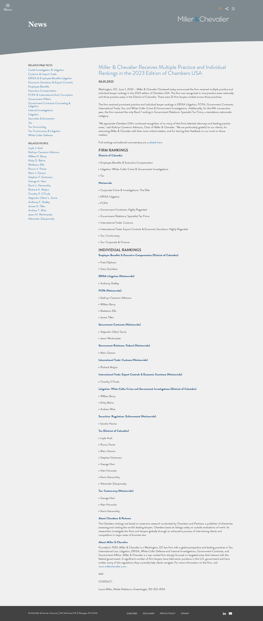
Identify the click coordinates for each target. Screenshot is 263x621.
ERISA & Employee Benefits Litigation (50, 78)
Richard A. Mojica (38, 189)
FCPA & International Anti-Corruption (50, 95)
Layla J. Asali (35, 148)
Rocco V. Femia (37, 169)
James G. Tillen (36, 206)
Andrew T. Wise (37, 210)
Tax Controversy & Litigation (44, 131)
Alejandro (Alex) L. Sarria (42, 198)
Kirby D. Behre (36, 160)
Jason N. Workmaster (40, 214)
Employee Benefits (38, 86)
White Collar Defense (40, 135)
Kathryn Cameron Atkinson (43, 152)
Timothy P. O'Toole (39, 194)
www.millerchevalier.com (112, 566)
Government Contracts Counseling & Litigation (49, 104)
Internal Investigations (40, 110)
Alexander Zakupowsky (41, 219)
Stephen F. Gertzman (40, 177)
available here (154, 142)
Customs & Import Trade (42, 74)
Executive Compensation (42, 91)
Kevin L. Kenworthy (39, 185)
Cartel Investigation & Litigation (46, 70)
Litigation (33, 114)
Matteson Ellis (36, 164)
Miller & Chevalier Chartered (46, 613)
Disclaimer (148, 613)
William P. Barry (37, 156)
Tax (30, 123)
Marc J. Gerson (37, 173)
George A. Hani (37, 181)
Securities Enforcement (41, 118)
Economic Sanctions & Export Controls (50, 82)
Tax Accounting (37, 127)
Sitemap (185, 613)
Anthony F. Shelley (39, 202)
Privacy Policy (167, 613)
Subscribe (132, 613)
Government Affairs (39, 99)
